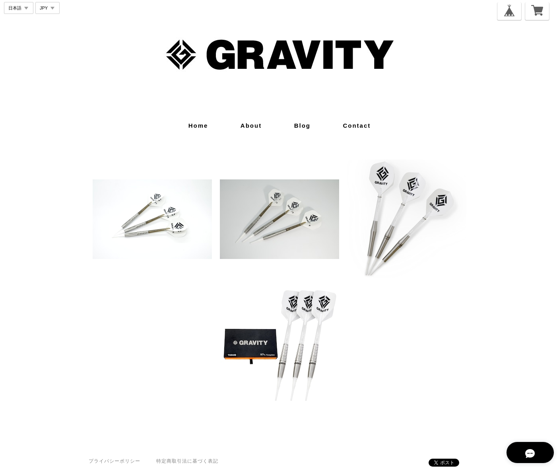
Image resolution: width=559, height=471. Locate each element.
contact (357, 125)
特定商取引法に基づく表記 (187, 461)
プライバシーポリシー (114, 461)
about (251, 125)
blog (302, 125)
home (198, 125)
